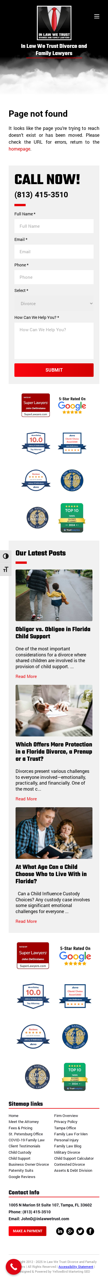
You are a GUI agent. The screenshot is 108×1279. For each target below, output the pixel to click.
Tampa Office (65, 1127)
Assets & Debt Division (73, 1170)
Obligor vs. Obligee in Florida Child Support (53, 633)
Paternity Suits (21, 1170)
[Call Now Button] (14, 1267)
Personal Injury (66, 1139)
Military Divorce (67, 1152)
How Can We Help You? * (36, 317)
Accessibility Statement (75, 1266)
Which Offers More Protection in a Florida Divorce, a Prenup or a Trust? (54, 752)
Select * (21, 290)
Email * (20, 239)
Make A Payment (27, 1231)
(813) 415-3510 (41, 195)
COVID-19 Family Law (27, 1139)
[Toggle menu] (96, 17)
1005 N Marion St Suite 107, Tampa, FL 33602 (50, 1205)
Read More (26, 676)
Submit (54, 370)
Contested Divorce (69, 1164)
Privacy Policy (65, 1121)
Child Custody (20, 1152)
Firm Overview (66, 1115)
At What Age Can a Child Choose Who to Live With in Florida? (51, 874)
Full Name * (24, 214)
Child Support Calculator (74, 1158)
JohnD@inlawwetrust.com (45, 1218)
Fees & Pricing (20, 1127)
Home (13, 1115)
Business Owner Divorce (29, 1164)
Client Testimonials (24, 1146)
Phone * (21, 265)
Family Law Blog (67, 1146)
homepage (19, 149)
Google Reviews (22, 1176)
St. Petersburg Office (26, 1133)
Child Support (20, 1158)
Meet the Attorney (24, 1121)
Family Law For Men (71, 1133)
